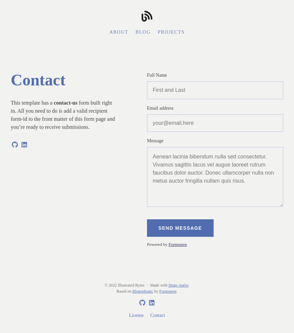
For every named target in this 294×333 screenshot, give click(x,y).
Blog (143, 32)
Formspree (178, 244)
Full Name (157, 75)
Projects (171, 32)
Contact (157, 315)
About (118, 32)
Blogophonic (143, 291)
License (136, 315)
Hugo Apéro (178, 285)
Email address (160, 108)
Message (155, 140)
